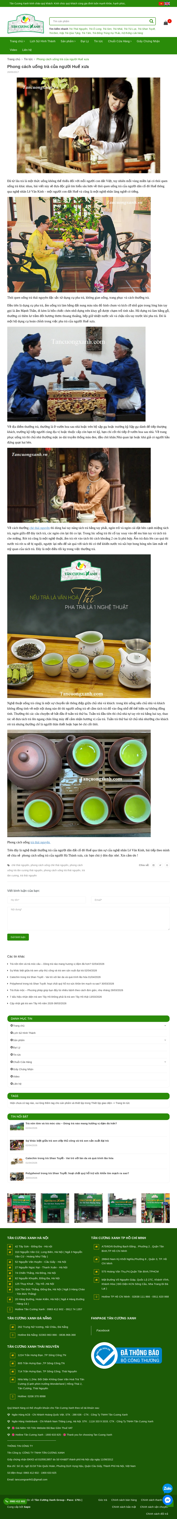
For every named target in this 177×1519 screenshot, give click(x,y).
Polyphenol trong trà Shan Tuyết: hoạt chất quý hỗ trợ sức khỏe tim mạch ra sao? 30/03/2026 (62, 983)
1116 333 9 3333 (98, 1421)
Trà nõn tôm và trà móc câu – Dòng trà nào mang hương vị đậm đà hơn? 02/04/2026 (57, 964)
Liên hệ (27, 49)
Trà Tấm (86, 33)
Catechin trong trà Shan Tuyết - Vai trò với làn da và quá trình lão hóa (69, 1158)
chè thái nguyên (39, 528)
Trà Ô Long (95, 29)
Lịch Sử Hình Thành (42, 41)
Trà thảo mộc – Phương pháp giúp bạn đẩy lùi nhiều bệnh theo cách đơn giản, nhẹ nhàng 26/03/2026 (66, 990)
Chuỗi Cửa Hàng (120, 41)
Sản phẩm (68, 41)
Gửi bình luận (18, 937)
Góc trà (102, 1499)
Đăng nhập (145, 10)
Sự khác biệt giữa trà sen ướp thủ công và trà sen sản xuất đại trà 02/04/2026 (53, 970)
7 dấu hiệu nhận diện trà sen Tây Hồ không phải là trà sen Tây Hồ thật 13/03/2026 (56, 996)
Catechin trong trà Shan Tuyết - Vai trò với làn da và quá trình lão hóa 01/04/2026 (55, 977)
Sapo (27, 1506)
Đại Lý (85, 41)
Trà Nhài (118, 29)
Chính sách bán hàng (124, 1499)
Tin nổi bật (19, 1116)
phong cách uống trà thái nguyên (62, 870)
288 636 (76, 1414)
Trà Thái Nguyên (78, 29)
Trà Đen (53, 33)
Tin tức (98, 41)
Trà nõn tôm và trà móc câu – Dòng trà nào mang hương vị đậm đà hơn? (71, 1123)
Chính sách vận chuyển (154, 1506)
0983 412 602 (17, 1501)
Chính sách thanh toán (154, 1499)
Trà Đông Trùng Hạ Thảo (106, 33)
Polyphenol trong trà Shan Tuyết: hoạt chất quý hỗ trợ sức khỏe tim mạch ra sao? (77, 1173)
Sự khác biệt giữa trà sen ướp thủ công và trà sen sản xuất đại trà (67, 1140)
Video (13, 49)
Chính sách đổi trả (157, 1513)
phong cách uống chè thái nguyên (49, 865)
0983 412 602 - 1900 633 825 (40, 1472)
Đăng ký (164, 10)
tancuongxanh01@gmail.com (31, 1479)
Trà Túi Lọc (130, 29)
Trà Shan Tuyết (146, 29)
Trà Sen (107, 29)
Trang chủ (17, 41)
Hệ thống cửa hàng (132, 33)
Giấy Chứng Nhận (148, 41)
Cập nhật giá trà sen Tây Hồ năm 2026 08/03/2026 (38, 1003)
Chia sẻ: (144, 865)
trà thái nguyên (40, 842)
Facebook (103, 1330)
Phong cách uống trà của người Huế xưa (48, 66)
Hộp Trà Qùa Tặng (69, 33)
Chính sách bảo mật (124, 1506)
